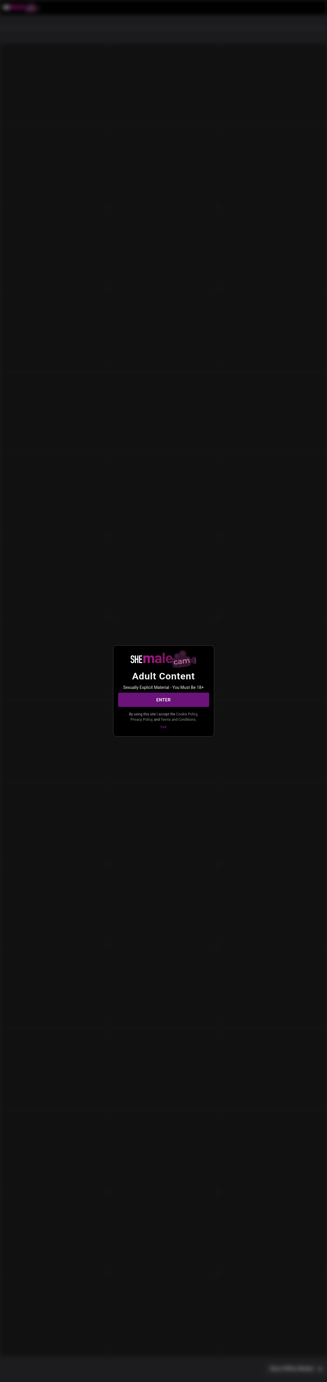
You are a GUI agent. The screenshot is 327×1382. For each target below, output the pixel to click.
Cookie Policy (186, 714)
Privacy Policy (141, 719)
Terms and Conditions (178, 719)
